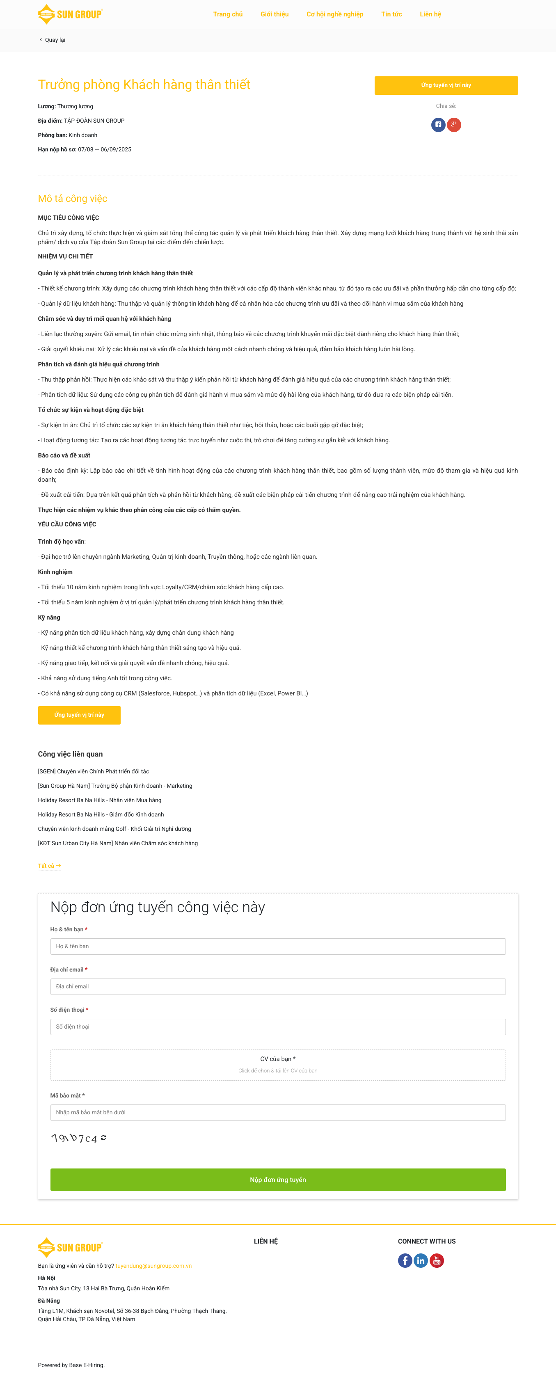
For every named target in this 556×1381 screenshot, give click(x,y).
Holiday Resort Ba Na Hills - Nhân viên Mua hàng (100, 800)
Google (454, 126)
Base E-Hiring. (87, 1365)
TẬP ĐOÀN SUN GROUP (94, 121)
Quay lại (52, 40)
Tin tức (391, 14)
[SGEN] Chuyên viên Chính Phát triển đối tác (93, 771)
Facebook (438, 126)
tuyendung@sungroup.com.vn (154, 1266)
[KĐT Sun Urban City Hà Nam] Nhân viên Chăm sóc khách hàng (118, 843)
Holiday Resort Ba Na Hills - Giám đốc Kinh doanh (101, 815)
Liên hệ (430, 14)
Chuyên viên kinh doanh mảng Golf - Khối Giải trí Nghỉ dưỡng (115, 829)
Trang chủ (228, 14)
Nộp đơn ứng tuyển (278, 1180)
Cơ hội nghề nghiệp (335, 14)
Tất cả (50, 866)
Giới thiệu (275, 14)
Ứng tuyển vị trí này (446, 85)
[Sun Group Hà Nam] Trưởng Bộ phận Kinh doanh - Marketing (115, 786)
